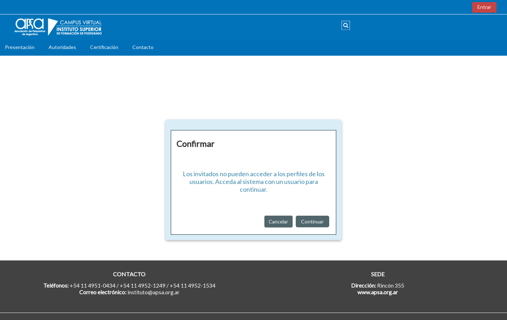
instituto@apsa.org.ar (153, 292)
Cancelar (278, 221)
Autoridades (62, 47)
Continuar (312, 221)
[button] (346, 25)
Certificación (104, 47)
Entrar (484, 7)
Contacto (143, 47)
